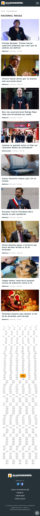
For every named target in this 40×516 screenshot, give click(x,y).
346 (20, 426)
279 (16, 405)
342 (29, 424)
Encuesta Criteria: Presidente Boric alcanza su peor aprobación (17, 212)
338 (4, 424)
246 (13, 395)
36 (11, 334)
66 (6, 343)
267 (13, 401)
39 (28, 334)
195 (17, 379)
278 (10, 405)
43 (14, 336)
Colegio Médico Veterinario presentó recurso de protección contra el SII (18, 281)
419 (4, 450)
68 (17, 343)
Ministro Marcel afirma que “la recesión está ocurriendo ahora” (19, 80)
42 (9, 336)
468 (33, 463)
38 (23, 334)
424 (36, 450)
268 (20, 401)
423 (29, 450)
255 (36, 396)
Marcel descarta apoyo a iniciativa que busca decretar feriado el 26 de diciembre (19, 247)
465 (13, 463)
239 (4, 393)
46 (31, 336)
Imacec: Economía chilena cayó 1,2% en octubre (19, 179)
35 (6, 334)
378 (16, 436)
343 (36, 424)
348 (32, 426)
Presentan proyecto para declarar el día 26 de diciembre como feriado (19, 315)
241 (17, 393)
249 (33, 395)
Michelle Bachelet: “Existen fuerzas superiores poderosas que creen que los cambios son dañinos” (19, 45)
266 (7, 401)
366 (13, 432)
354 (36, 427)
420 (10, 450)
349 (4, 427)
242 (23, 393)
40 (34, 334)
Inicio (3, 11)
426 (13, 451)
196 (23, 379)
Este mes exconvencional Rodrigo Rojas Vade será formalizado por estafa (19, 113)
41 (3, 336)
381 (36, 436)
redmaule (5, 51)
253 (23, 396)
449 (10, 458)
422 (23, 450)
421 (17, 450)
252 (16, 396)
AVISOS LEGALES (20, 499)
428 (26, 451)
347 (26, 426)
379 (23, 436)
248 (26, 395)
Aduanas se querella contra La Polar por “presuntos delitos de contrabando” (20, 146)
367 (20, 432)
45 (25, 336)
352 (23, 427)
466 (20, 463)
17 (9, 329)
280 (23, 405)
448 (4, 458)
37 (17, 334)
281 (29, 405)
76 (25, 345)
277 (4, 405)
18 (14, 329)
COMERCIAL (20, 493)
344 (7, 426)
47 (36, 336)
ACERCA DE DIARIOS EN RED (20, 490)
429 (33, 451)
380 (29, 436)
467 (26, 463)
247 (20, 395)
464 (7, 463)
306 (26, 413)
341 (23, 424)
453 (36, 458)
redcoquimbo (6, 151)
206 (20, 383)
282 (36, 405)
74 (14, 345)
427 (20, 451)
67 (12, 343)
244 (36, 393)
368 (26, 432)
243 (29, 393)
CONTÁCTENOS (20, 496)
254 (29, 396)
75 (20, 345)
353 (29, 427)
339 (10, 424)
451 (23, 458)
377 (10, 436)
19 (19, 329)
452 (29, 458)
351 (17, 427)
